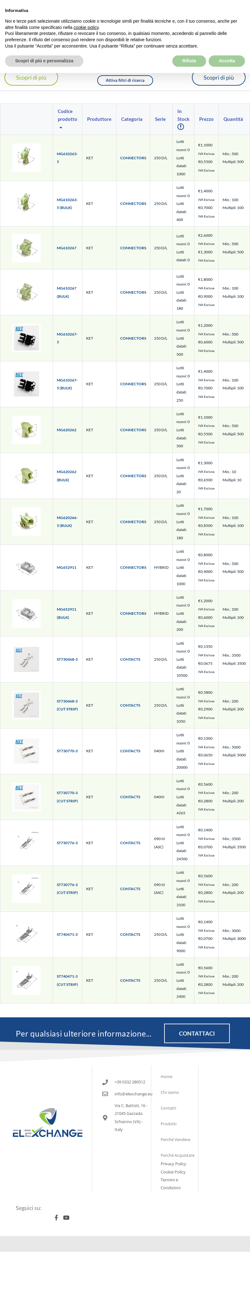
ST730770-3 (67, 751)
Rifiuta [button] (189, 47)
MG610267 (66, 248)
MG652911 (66, 567)
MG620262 (66, 429)
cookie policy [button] (86, 14)
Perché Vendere (175, 1139)
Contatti (168, 1108)
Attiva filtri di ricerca (125, 80)
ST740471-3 (67, 934)
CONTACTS (130, 659)
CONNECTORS (133, 157)
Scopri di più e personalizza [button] (44, 47)
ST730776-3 (67, 842)
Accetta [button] (227, 47)
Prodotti (168, 1124)
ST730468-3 (67, 659)
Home (166, 1076)
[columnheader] (67, 119)
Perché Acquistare (177, 1155)
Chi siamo (170, 1092)
